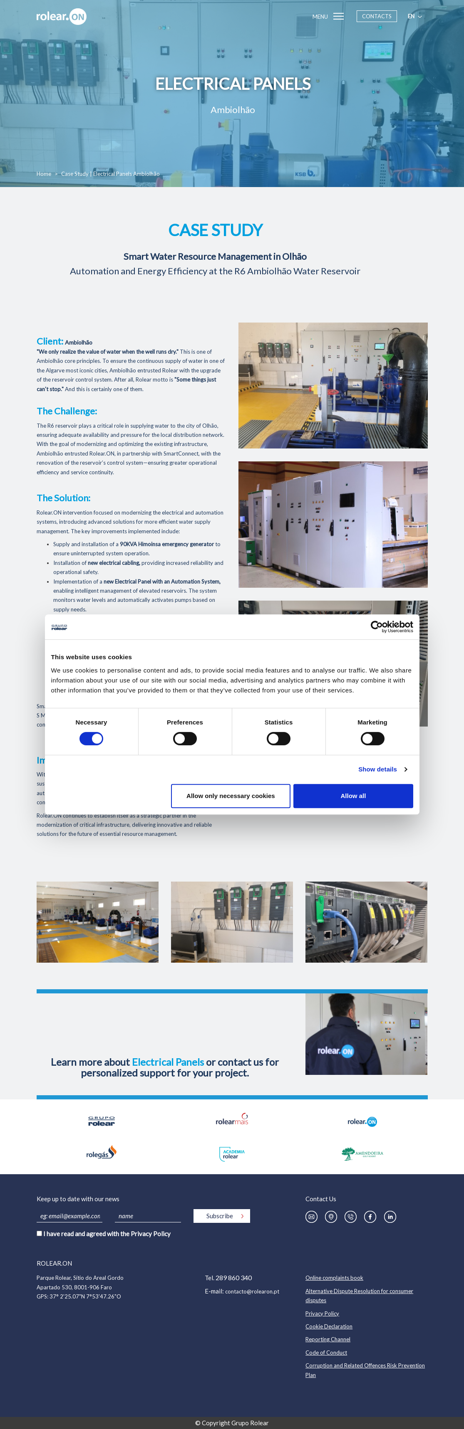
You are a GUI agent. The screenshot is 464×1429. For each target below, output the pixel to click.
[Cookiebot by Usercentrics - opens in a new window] (376, 627)
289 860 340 (234, 1277)
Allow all (353, 795)
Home (44, 173)
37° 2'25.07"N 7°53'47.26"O (85, 1296)
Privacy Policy (151, 1233)
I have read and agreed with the (107, 1233)
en (415, 16)
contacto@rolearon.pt (252, 1291)
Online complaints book (334, 1277)
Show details (377, 769)
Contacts (377, 16)
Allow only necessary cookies (230, 795)
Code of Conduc (325, 1352)
